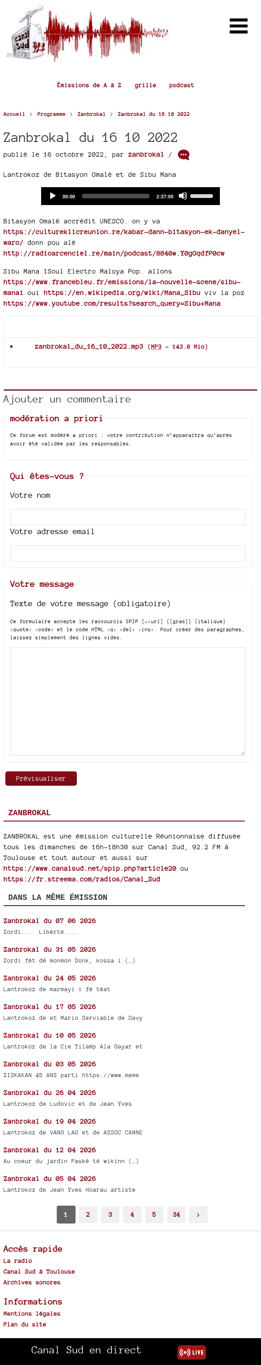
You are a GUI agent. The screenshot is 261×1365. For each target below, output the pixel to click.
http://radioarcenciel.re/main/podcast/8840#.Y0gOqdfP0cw (114, 253)
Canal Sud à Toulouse (39, 1271)
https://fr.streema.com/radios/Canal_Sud (82, 879)
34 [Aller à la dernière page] (176, 1214)
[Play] (52, 196)
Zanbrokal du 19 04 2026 (50, 1121)
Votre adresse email (52, 531)
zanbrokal (146, 154)
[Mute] (183, 196)
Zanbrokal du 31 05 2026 (50, 949)
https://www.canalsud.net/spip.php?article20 (90, 868)
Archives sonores (32, 1282)
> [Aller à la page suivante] (198, 1214)
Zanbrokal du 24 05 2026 (50, 978)
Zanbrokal (29, 813)
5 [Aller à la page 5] (154, 1214)
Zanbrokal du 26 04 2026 (50, 1092)
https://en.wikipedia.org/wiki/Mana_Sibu (122, 292)
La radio (18, 1260)
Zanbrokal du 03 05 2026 (50, 1064)
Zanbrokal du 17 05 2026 (50, 1006)
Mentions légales (32, 1313)
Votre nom (30, 495)
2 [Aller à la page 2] (88, 1214)
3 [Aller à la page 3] (110, 1214)
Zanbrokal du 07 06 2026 (50, 920)
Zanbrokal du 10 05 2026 (50, 1035)
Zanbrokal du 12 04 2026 (50, 1150)
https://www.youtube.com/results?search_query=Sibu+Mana (112, 303)
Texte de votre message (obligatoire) (90, 603)
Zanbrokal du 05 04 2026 (50, 1178)
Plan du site (25, 1324)
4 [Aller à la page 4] (132, 1214)
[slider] (115, 196)
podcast (181, 85)
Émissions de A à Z (89, 85)
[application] (130, 196)
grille (145, 85)
